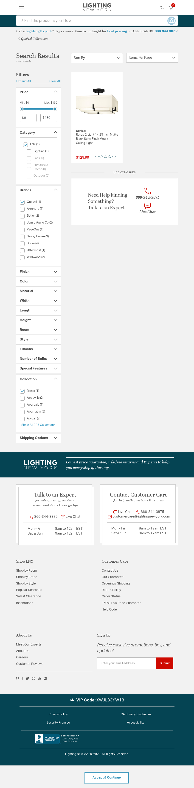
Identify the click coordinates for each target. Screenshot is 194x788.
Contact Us (110, 570)
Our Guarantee (113, 577)
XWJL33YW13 (110, 700)
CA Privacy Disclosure (136, 714)
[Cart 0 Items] (173, 8)
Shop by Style (26, 583)
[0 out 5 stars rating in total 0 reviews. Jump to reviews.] (106, 156)
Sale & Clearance (28, 596)
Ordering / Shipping (116, 583)
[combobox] (97, 20)
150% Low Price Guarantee (121, 603)
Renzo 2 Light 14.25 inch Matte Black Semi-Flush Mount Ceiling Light (97, 139)
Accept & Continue (107, 777)
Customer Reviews (29, 664)
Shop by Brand (26, 577)
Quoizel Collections (33, 38)
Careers (22, 657)
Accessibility (135, 722)
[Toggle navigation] (21, 7)
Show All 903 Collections (38, 425)
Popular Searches (29, 590)
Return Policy (111, 590)
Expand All (23, 81)
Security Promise (58, 722)
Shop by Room (26, 570)
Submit (165, 663)
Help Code (109, 609)
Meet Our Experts (29, 644)
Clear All (55, 81)
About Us (22, 651)
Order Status (111, 596)
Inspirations (24, 603)
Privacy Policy (58, 714)
